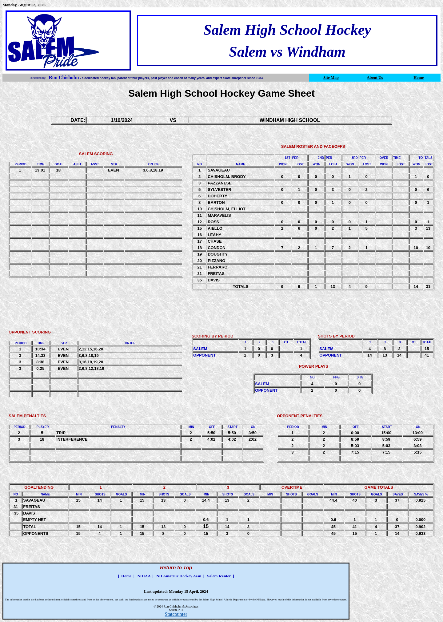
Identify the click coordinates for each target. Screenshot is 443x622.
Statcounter (176, 614)
